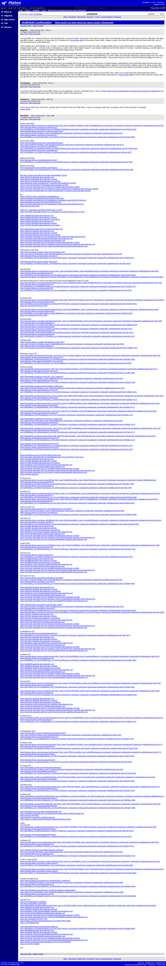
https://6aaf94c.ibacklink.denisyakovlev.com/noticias (40, 530)
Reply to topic (38, 26)
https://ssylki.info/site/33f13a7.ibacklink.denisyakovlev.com (42, 622)
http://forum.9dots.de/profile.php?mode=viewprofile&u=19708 (43, 175)
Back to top (24, 34)
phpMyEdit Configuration (37, 22)
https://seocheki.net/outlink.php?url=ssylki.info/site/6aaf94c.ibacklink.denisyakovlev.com (53, 539)
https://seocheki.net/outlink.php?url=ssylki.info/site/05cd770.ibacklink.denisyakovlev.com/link (55, 191)
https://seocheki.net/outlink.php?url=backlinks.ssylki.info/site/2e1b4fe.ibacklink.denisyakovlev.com (57, 470)
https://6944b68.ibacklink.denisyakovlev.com (37, 930)
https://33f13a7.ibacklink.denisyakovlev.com (37, 614)
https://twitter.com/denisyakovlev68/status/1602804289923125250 (45, 819)
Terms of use (152, 964)
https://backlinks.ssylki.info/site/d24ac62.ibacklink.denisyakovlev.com (46, 239)
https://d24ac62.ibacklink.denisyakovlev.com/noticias (40, 235)
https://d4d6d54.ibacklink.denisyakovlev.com (37, 664)
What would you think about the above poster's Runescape (67, 10)
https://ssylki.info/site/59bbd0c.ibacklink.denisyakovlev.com (42, 913)
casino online (25, 109)
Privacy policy (161, 964)
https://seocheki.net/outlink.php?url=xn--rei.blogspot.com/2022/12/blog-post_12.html (52, 212)
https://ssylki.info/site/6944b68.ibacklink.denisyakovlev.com (42, 936)
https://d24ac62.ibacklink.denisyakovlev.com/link (38, 233)
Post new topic (25, 26)
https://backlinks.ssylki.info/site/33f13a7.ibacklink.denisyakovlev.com (46, 620)
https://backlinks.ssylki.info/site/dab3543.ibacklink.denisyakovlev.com (46, 593)
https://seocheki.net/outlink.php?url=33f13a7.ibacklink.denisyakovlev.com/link (49, 624)
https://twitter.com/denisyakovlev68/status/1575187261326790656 (45, 942)
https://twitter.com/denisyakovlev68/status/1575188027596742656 (45, 921)
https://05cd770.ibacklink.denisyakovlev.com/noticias (40, 181)
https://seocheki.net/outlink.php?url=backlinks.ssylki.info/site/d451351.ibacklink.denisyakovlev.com (57, 710)
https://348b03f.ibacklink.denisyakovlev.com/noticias (40, 219)
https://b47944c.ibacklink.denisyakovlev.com (37, 637)
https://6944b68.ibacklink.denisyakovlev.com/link (38, 932)
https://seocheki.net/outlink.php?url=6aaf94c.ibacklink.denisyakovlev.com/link (49, 536)
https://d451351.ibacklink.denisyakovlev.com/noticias (40, 702)
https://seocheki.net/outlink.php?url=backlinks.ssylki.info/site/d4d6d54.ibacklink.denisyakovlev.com (57, 675)
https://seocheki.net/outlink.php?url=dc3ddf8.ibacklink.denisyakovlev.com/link (49, 568)
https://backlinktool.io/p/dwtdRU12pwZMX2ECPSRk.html (42, 198)
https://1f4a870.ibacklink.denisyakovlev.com (37, 221)
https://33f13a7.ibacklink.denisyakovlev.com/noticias (40, 618)
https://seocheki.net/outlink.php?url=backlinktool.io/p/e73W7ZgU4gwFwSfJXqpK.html (52, 237)
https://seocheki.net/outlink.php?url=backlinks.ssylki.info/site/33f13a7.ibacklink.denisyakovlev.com (57, 626)
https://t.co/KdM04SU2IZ (29, 923)
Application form (160, 962)
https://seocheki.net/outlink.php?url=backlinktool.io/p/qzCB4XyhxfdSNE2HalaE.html (52, 813)
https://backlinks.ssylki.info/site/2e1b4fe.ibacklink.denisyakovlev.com (46, 465)
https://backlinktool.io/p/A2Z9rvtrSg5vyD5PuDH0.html (40, 202)
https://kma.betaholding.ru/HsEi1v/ (33, 902)
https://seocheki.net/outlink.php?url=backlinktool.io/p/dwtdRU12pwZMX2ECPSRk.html (53, 200)
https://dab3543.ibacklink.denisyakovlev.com (37, 587)
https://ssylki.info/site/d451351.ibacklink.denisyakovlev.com (42, 706)
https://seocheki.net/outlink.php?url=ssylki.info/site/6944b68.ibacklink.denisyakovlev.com (54, 940)
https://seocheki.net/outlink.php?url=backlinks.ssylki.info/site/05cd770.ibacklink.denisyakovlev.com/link (59, 189)
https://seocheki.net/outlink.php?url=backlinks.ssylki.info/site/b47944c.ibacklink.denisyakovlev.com (57, 649)
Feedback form (149, 962)
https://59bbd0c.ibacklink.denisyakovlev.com (37, 907)
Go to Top (141, 962)
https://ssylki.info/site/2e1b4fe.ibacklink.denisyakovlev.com (42, 467)
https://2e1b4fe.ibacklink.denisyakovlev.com (37, 459)
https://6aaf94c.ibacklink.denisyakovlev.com (37, 526)
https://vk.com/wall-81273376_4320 (33, 315)
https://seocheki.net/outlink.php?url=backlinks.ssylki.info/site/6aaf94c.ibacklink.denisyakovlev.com (57, 538)
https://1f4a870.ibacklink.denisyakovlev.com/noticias (40, 225)
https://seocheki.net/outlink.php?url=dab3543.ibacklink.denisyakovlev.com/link (50, 597)
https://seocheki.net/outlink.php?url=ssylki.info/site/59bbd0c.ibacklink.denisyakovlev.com (54, 917)
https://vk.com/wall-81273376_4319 (33, 306)
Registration (160, 2)
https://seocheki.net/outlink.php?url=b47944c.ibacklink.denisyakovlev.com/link (50, 647)
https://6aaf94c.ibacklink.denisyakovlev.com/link (38, 528)
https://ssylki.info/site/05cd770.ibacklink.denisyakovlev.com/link (44, 185)
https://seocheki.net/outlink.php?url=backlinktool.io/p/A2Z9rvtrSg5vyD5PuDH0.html (52, 204)
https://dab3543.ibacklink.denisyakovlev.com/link (38, 589)
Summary (90, 17)
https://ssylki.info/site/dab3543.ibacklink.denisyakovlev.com (42, 595)
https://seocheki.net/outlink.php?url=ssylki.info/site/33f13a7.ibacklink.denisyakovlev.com (53, 628)
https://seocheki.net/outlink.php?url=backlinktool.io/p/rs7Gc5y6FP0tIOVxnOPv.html (51, 457)
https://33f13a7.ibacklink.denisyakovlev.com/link (38, 616)
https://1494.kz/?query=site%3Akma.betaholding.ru (39, 196)
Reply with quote (34, 34)
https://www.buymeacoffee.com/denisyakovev (37, 817)
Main (65, 17)
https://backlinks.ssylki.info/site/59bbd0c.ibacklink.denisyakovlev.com (46, 911)
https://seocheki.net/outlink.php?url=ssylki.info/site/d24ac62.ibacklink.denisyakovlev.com (54, 246)
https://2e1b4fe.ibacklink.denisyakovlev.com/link (38, 461)
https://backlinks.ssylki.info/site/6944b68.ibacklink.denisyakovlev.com (46, 934)
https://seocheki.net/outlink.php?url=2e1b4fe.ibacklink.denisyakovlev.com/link (49, 469)
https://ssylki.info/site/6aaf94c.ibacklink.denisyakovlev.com (42, 534)
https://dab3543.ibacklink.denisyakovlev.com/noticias (40, 591)
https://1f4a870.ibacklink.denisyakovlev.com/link (38, 223)
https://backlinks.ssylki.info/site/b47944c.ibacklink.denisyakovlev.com (46, 643)
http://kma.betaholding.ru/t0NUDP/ (33, 904)
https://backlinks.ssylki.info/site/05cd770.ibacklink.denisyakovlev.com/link (48, 183)
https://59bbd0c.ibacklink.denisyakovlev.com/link (38, 909)
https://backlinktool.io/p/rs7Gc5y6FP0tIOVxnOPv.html (40, 455)
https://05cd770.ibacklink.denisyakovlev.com (37, 177)
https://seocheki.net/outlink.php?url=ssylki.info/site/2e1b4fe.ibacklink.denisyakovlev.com (53, 472)
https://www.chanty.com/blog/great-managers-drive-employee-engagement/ (131, 91)
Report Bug (81, 17)
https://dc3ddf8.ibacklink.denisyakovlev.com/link (38, 561)
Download (117, 17)
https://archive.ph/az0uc (29, 474)
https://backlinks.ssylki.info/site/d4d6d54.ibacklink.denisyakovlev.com (46, 670)
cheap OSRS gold (125, 75)
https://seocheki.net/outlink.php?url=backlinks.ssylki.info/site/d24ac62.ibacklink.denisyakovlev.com (57, 244)
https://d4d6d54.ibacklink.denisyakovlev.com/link (38, 666)
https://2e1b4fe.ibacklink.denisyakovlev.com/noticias (40, 463)
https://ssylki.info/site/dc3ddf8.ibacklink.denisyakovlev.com (42, 566)
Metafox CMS (15, 964)
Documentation (106, 17)
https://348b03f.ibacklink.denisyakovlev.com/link (38, 217)
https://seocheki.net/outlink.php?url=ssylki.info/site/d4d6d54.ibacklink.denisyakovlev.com (54, 677)
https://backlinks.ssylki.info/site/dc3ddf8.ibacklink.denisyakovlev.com (46, 564)
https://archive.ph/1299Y (29, 815)
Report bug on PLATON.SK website (136, 964)
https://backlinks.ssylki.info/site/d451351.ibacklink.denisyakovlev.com (46, 704)
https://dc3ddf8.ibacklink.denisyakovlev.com (37, 559)
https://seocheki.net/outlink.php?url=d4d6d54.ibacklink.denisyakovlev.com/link (50, 674)
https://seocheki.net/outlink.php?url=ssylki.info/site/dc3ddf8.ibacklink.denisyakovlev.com (53, 572)
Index (21, 10)
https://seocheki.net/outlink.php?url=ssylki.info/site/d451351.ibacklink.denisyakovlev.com (54, 712)
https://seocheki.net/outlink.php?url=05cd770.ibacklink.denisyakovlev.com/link (50, 187)
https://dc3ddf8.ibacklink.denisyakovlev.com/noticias (40, 562)
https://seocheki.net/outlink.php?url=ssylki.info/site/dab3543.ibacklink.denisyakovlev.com (54, 601)
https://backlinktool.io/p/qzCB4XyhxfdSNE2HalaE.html (41, 812)
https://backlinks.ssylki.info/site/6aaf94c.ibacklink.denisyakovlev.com (46, 532)
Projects (27, 10)
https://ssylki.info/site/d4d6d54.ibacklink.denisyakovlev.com (42, 672)
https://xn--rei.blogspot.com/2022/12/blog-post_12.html (41, 210)
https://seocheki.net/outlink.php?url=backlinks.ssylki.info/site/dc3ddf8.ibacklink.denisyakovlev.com (57, 570)
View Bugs (72, 17)
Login (153, 2)
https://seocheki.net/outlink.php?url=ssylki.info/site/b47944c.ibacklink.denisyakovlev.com (54, 651)
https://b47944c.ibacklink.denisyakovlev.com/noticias (40, 641)
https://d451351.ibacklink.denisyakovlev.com (37, 698)
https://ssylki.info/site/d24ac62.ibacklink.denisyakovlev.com (42, 240)
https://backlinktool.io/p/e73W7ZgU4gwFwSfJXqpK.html (41, 229)
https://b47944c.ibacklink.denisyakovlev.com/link (38, 639)
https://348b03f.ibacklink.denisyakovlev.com (37, 216)
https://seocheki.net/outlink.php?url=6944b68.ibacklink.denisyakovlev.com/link (50, 938)
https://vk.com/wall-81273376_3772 (33, 919)
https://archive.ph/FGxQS (30, 206)
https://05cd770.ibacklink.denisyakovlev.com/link (38, 179)
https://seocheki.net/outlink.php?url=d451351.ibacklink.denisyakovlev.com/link (50, 708)
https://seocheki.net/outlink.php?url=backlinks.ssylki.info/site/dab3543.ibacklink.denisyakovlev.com (57, 599)
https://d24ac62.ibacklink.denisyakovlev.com (37, 231)
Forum (44, 10)
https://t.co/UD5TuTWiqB (29, 944)
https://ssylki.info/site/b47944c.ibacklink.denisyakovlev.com (42, 645)
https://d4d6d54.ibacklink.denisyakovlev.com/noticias (40, 668)
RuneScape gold (76, 40)
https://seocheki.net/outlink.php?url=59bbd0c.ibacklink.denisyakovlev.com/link (50, 915)
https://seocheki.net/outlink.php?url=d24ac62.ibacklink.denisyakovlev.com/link (50, 242)
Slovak (161, 4)
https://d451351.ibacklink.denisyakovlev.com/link (38, 700)
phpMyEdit (36, 10)
